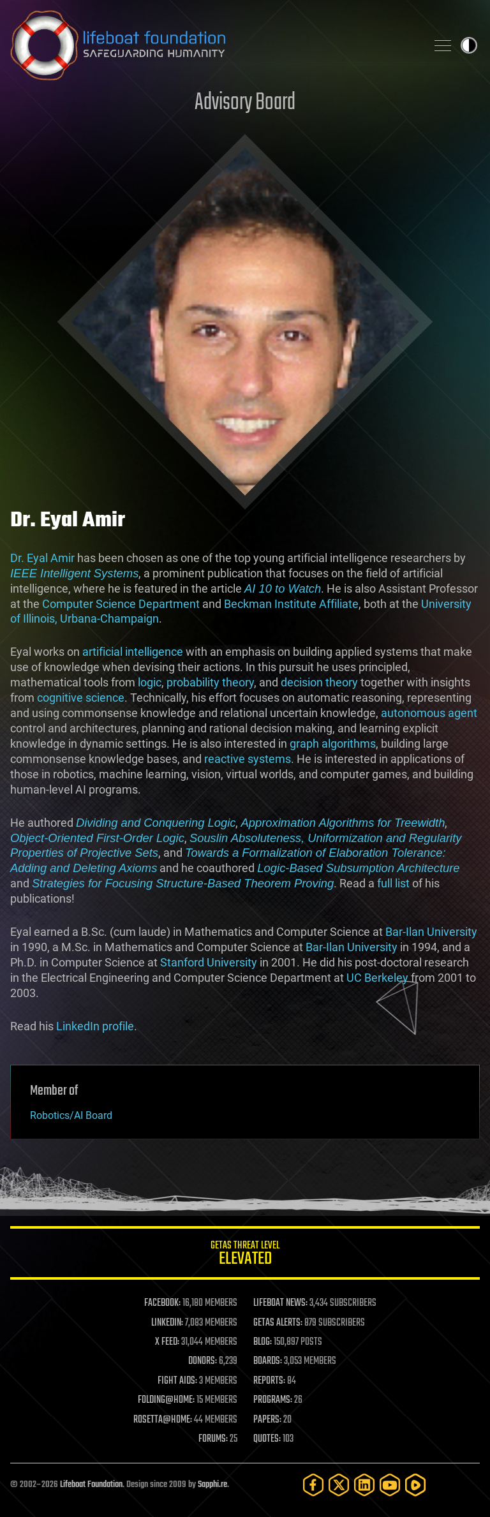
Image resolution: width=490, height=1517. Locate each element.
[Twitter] (339, 1485)
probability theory (210, 682)
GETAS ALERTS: (277, 1323)
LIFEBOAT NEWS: (280, 1303)
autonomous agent (429, 713)
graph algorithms (333, 743)
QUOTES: (267, 1439)
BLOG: (262, 1342)
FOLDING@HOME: (166, 1400)
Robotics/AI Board (71, 1115)
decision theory (319, 682)
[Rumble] (415, 1485)
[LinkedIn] (364, 1485)
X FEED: (167, 1342)
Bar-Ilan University (431, 931)
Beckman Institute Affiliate (291, 603)
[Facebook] (313, 1485)
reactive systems (247, 759)
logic (149, 682)
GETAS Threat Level (245, 1255)
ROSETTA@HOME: (162, 1420)
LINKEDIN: (167, 1323)
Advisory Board (245, 103)
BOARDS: (267, 1361)
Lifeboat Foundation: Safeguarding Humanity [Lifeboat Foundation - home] (213, 45)
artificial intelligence (132, 651)
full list (393, 883)
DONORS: (202, 1361)
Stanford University (208, 962)
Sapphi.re (212, 1484)
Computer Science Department (121, 603)
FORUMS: (213, 1439)
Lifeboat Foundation (91, 1484)
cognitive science (80, 697)
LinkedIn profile (95, 1026)
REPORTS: (269, 1381)
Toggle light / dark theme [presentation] (469, 45)
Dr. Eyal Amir (42, 558)
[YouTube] (390, 1485)
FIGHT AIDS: (177, 1381)
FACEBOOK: (162, 1303)
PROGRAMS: (272, 1400)
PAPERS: (267, 1420)
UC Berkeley (377, 977)
